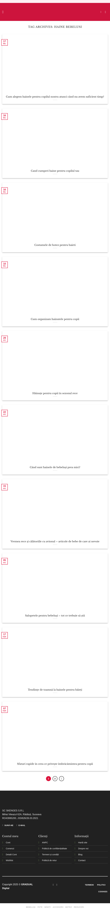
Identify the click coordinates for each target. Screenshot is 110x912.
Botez (68, 907)
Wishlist (9, 860)
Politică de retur (49, 860)
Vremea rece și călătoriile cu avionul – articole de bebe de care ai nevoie (55, 541)
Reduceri (79, 907)
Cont (8, 842)
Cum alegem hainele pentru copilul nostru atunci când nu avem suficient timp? (55, 96)
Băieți (48, 907)
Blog (80, 854)
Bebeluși (31, 907)
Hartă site (82, 842)
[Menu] (4, 12)
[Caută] (101, 12)
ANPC (45, 842)
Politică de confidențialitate (54, 848)
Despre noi (83, 848)
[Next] (61, 778)
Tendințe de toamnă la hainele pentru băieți (55, 689)
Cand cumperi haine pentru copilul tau (55, 170)
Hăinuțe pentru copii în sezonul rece (55, 393)
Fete (39, 907)
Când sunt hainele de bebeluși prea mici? (55, 467)
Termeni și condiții (50, 854)
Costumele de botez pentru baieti (55, 245)
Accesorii (58, 907)
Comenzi (10, 848)
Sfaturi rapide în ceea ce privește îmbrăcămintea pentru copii (55, 763)
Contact (82, 860)
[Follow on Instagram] (57, 884)
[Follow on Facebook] (53, 884)
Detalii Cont (11, 854)
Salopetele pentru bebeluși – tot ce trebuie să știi (55, 615)
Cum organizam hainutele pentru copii (55, 319)
